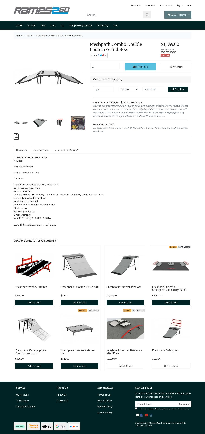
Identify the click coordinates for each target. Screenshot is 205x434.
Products (135, 5)
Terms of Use (104, 394)
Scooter (31, 25)
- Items (177, 15)
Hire (115, 25)
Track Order (22, 400)
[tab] (22, 150)
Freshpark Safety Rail (165, 350)
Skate (19, 25)
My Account (22, 394)
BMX (43, 25)
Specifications (41, 150)
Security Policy (104, 412)
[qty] (103, 89)
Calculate (178, 89)
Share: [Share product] (98, 55)
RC (62, 25)
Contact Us (166, 5)
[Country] (128, 89)
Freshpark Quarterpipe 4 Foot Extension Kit (31, 352)
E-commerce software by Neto (173, 423)
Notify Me (140, 66)
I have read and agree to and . (162, 408)
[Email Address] (156, 404)
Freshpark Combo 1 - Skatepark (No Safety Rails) (169, 288)
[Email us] (137, 415)
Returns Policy (104, 406)
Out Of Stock (125, 365)
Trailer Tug (102, 25)
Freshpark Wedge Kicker (31, 286)
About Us (150, 5)
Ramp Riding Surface (80, 25)
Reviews (66, 150)
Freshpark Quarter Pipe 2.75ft (79, 286)
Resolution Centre (25, 406)
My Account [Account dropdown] (183, 5)
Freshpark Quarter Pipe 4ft (124, 286)
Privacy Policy (104, 400)
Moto (53, 25)
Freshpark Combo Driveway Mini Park (124, 352)
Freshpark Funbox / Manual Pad (78, 352)
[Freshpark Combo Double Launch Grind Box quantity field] (105, 66)
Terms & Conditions (165, 409)
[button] (176, 66)
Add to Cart (34, 302)
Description (22, 150)
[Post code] (153, 89)
